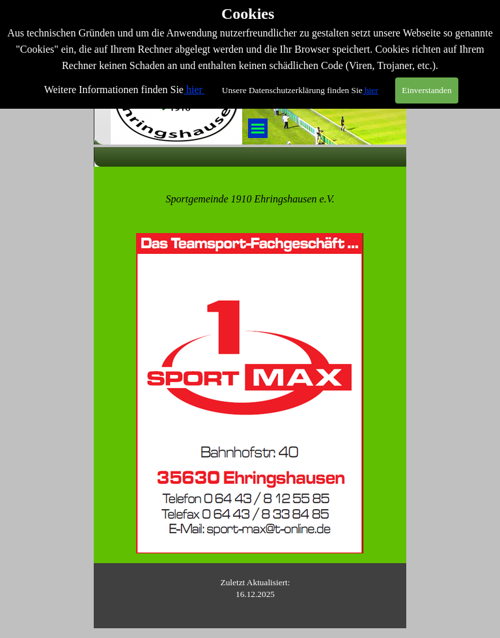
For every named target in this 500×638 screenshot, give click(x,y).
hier (194, 73)
